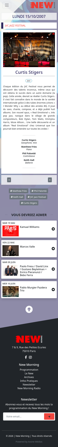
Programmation (29, 369)
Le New (29, 373)
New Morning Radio (29, 388)
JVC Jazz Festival (37, 196)
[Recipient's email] (24, 416)
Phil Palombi (39, 190)
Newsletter (29, 384)
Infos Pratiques (29, 381)
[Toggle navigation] (6, 5)
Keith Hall (17, 196)
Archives (29, 377)
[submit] (49, 416)
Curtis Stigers (29, 202)
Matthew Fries (18, 190)
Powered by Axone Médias (29, 441)
